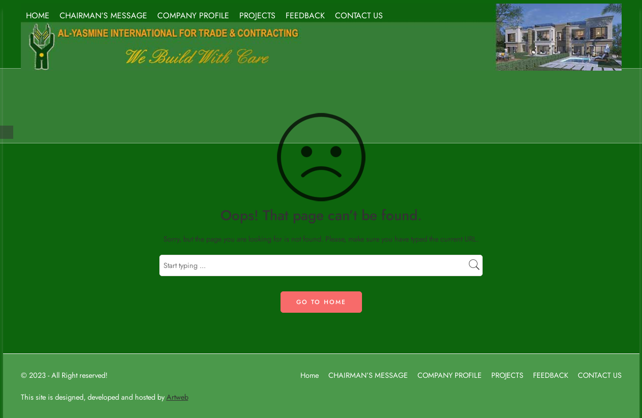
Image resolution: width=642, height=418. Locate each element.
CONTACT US (359, 15)
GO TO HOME (321, 302)
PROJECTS (257, 15)
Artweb (177, 397)
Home (309, 375)
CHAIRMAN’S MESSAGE (103, 15)
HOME (37, 15)
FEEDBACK (305, 15)
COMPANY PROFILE (193, 15)
